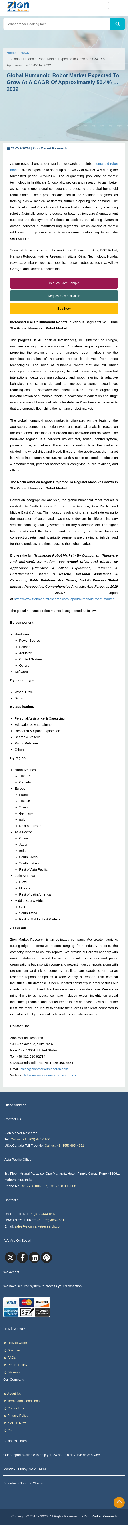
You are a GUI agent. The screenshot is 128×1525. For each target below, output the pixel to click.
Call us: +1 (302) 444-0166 (30, 1139)
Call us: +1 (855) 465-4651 (64, 1145)
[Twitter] (10, 1257)
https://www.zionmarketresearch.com (51, 1075)
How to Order (15, 1343)
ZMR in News (15, 1423)
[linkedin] (34, 1257)
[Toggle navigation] (113, 5)
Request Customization (64, 296)
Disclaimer (13, 1350)
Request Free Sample (64, 283)
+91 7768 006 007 (33, 1186)
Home (11, 52)
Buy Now (64, 308)
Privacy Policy (15, 1416)
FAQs (9, 1358)
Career (10, 1430)
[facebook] (22, 1257)
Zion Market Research (100, 1516)
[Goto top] (119, 1502)
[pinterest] (46, 1257)
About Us (12, 1394)
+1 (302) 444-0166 (43, 1214)
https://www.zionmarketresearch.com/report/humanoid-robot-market (64, 599)
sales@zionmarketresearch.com (44, 1069)
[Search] (117, 24)
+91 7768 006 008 (62, 1186)
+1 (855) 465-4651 (50, 1220)
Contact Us (13, 1408)
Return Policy (15, 1365)
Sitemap (11, 1372)
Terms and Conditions (21, 1401)
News (24, 52)
